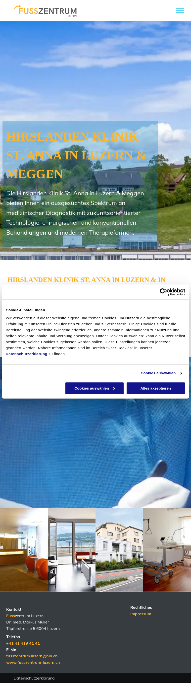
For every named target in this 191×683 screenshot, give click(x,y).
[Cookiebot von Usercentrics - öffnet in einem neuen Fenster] (163, 292)
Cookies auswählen (158, 373)
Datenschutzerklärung (27, 354)
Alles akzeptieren (156, 388)
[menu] (180, 10)
